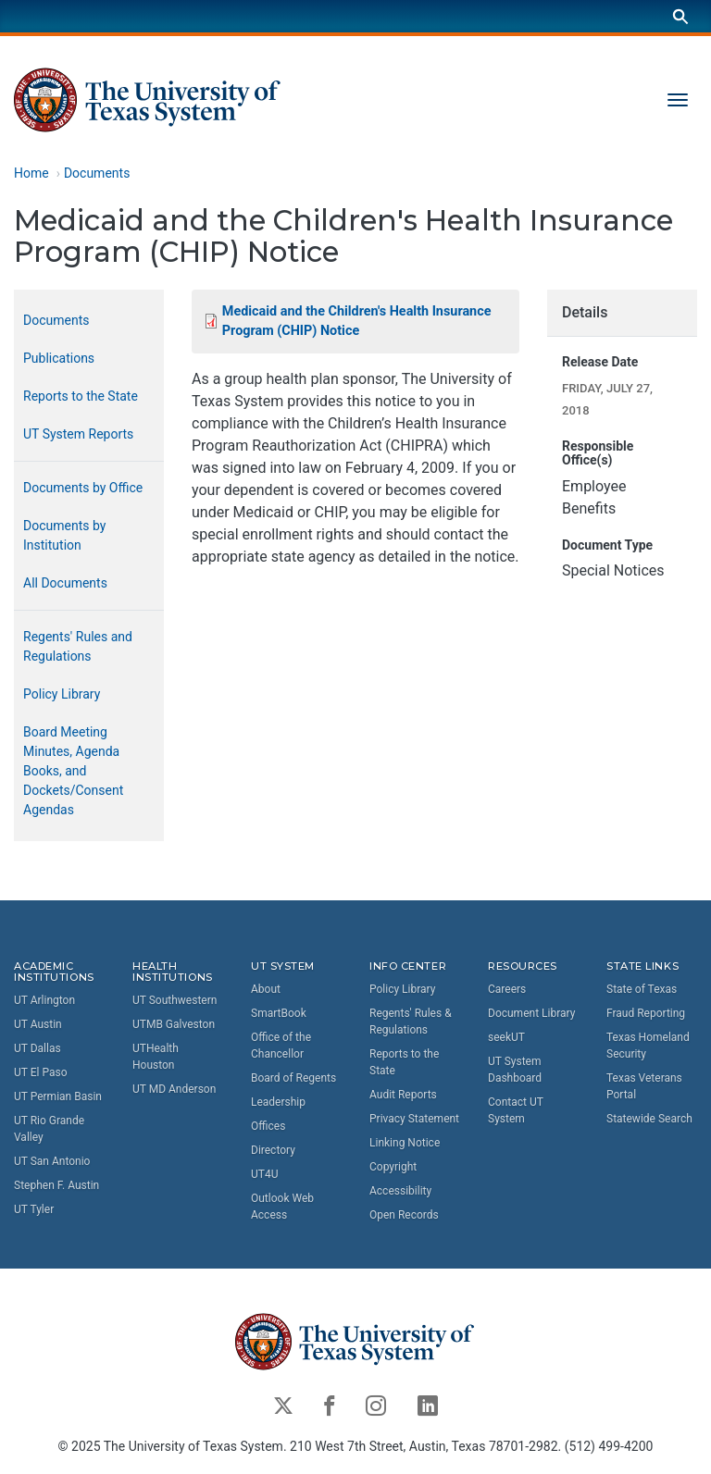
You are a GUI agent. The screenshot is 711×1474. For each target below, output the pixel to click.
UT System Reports (78, 434)
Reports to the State (80, 396)
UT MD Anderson (174, 1090)
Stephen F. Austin (56, 1186)
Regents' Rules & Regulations (410, 1021)
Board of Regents (293, 1077)
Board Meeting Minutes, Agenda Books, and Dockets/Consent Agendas (73, 771)
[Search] (680, 16)
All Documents (65, 583)
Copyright (393, 1166)
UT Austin (38, 1025)
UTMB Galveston (173, 1025)
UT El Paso (40, 1073)
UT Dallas (37, 1049)
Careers (507, 989)
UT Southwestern (174, 1001)
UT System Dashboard (515, 1069)
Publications (58, 358)
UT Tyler (34, 1210)
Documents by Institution (64, 535)
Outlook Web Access (282, 1206)
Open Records (404, 1214)
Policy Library (61, 694)
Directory (273, 1150)
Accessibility (400, 1190)
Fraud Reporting (645, 1013)
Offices (268, 1126)
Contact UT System (515, 1110)
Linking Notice (404, 1142)
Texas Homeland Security (648, 1045)
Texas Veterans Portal (644, 1086)
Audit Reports (403, 1094)
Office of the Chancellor (281, 1045)
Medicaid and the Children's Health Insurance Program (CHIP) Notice (357, 321)
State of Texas (641, 989)
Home (31, 173)
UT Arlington (44, 1001)
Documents (97, 173)
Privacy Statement (414, 1118)
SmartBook (278, 1013)
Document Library (531, 1013)
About (266, 989)
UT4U (264, 1174)
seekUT (506, 1037)
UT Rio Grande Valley (49, 1130)
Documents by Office (83, 487)
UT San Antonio (52, 1162)
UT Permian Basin (58, 1097)
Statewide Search (649, 1118)
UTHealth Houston (155, 1057)
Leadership (278, 1102)
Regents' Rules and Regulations (77, 646)
